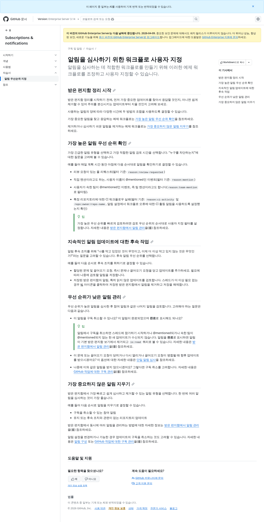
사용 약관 (100, 508)
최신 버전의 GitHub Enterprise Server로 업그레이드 (129, 37)
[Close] (253, 6)
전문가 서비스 (158, 508)
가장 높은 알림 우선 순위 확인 (155, 119)
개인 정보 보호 (116, 508)
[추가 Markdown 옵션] (249, 62)
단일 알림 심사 (146, 360)
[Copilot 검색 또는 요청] (140, 19)
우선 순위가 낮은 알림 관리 (97, 297)
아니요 (90, 479)
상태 (131, 508)
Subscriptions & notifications (19, 40)
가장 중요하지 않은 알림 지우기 (168, 126)
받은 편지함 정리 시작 (92, 90)
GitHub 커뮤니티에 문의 (148, 478)
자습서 (90, 48)
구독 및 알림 (75, 48)
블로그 (173, 508)
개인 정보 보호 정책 (77, 485)
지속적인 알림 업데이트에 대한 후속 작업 (110, 241)
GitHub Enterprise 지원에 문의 (220, 37)
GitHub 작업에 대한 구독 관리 (93, 372)
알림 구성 (80, 441)
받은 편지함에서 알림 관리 (127, 228)
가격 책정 (142, 508)
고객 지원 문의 (142, 483)
